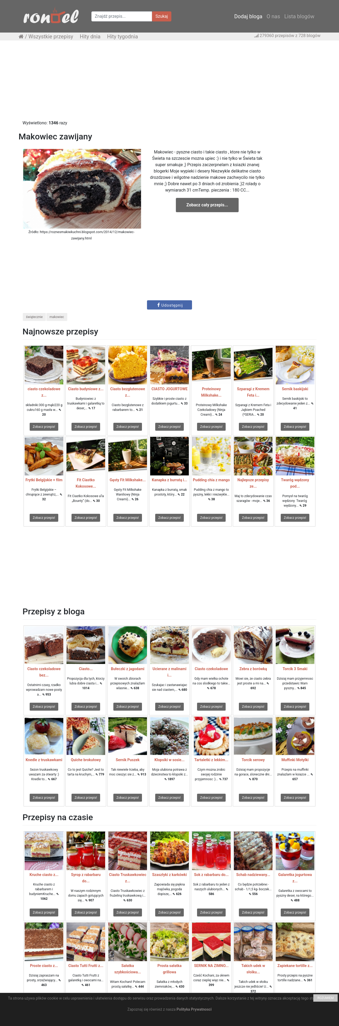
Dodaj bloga (248, 16)
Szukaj (161, 16)
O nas (273, 16)
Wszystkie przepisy (50, 36)
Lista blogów (299, 16)
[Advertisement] (169, 83)
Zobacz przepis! (44, 427)
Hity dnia (90, 36)
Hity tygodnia (122, 36)
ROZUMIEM (325, 998)
